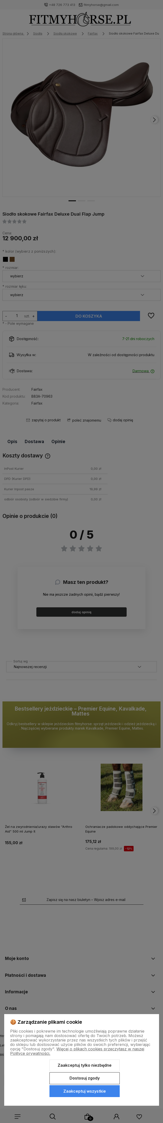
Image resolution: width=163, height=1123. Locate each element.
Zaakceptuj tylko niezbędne (85, 1065)
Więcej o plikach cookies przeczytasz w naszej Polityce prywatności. (77, 1051)
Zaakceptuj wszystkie (84, 1091)
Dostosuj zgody (85, 1078)
